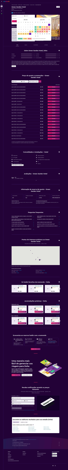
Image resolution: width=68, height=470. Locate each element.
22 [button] (25, 31)
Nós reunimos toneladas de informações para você (36, 444)
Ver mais (57, 304)
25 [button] (32, 31)
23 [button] (27, 31)
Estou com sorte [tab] (16, 422)
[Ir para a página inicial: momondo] (6, 1)
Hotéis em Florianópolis (47, 429)
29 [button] (25, 33)
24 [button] (30, 31)
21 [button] (23, 31)
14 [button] (23, 29)
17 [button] (30, 29)
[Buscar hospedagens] (1, 6)
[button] (2, 1)
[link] (22, 312)
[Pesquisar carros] (1, 8)
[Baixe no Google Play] (54, 453)
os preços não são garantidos (32, 439)
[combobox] (23, 398)
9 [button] (35, 29)
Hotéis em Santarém (31, 428)
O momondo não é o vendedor (36, 442)
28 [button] (23, 33)
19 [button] (42, 31)
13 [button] (44, 29)
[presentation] (33, 424)
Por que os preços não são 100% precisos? (36, 445)
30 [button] (27, 33)
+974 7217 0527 (14, 11)
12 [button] (42, 29)
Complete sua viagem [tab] (24, 422)
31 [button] (30, 33)
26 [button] (18, 33)
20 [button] (21, 31)
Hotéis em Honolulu (46, 428)
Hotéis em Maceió (15, 429)
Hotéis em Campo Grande (32, 429)
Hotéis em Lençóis (15, 428)
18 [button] (32, 29)
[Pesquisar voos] (1, 4)
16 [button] (35, 31)
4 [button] (32, 24)
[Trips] (1, 11)
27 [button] (21, 33)
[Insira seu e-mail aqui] (23, 403)
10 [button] (37, 29)
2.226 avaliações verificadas (20, 12)
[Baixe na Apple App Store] (54, 456)
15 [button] (25, 29)
